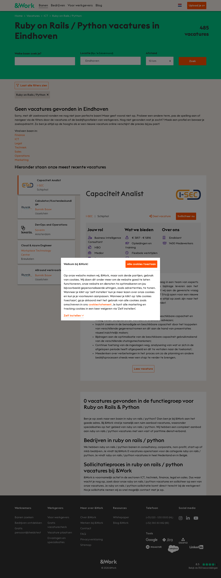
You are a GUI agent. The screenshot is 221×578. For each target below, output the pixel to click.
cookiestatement (100, 304)
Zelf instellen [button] (74, 315)
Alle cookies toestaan (141, 264)
